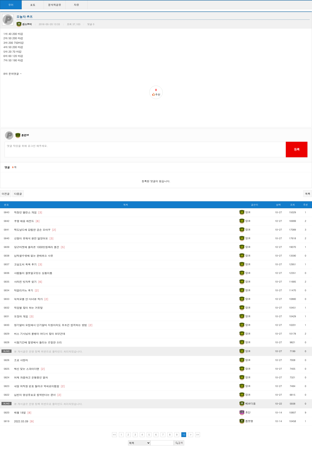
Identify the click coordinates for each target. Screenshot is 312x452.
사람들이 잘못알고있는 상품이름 (33, 273)
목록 (307, 193)
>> (197, 434)
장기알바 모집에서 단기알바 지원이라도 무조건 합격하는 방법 (53, 325)
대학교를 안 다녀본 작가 (31, 299)
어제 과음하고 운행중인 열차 (31, 377)
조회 (292, 204)
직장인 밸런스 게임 (28, 212)
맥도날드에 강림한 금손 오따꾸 (35, 229)
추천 (305, 204)
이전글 (6, 193)
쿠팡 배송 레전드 (27, 221)
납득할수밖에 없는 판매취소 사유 (33, 255)
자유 (76, 5)
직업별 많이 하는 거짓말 (28, 307)
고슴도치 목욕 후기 (28, 264)
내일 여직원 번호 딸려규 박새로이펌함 (39, 386)
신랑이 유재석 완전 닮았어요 (34, 238)
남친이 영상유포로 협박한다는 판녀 (37, 395)
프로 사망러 (21, 360)
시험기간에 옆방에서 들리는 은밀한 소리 (38, 342)
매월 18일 (22, 412)
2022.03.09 (24, 421)
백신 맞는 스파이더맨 (29, 369)
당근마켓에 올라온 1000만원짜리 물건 (39, 247)
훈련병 (25, 135)
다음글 (18, 193)
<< (114, 434)
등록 (296, 149)
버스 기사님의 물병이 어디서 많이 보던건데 (39, 333)
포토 (32, 5)
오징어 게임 (24, 316)
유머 (10, 5)
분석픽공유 (54, 5)
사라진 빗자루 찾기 (28, 281)
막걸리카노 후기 (26, 290)
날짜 (278, 204)
